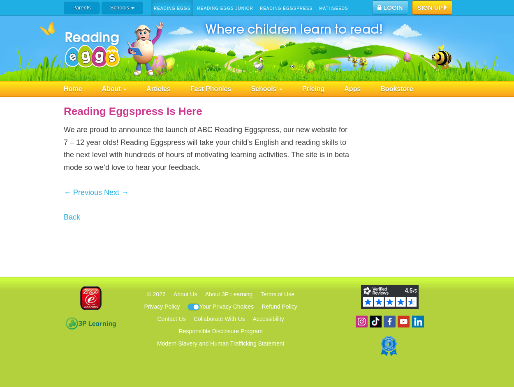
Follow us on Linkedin (418, 321)
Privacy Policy (162, 306)
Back (72, 217)
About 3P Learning (229, 294)
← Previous (83, 192)
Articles (158, 88)
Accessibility (268, 319)
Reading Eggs (172, 8)
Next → (116, 192)
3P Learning (90, 323)
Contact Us (171, 319)
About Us (185, 294)
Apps (352, 88)
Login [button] (390, 7)
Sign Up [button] (432, 8)
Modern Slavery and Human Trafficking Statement (220, 343)
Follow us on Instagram (362, 321)
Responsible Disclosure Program (221, 331)
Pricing (313, 88)
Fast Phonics (211, 88)
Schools (122, 8)
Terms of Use (277, 294)
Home (73, 88)
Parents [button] (81, 8)
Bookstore (396, 88)
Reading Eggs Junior (225, 8)
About (114, 88)
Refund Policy (279, 306)
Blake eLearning (90, 298)
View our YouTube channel (404, 321)
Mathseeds (333, 8)
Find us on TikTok (376, 321)
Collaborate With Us (219, 319)
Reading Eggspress (286, 8)
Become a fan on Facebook (390, 321)
